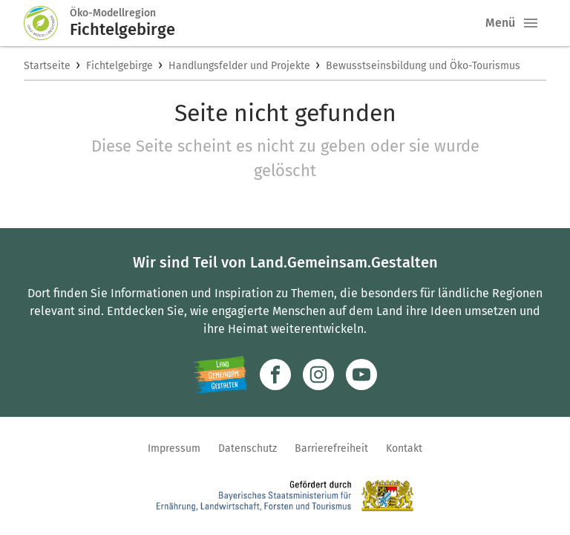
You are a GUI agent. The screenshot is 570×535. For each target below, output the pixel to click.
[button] (530, 23)
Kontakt (404, 448)
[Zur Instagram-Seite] (318, 374)
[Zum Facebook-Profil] (275, 374)
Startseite (47, 65)
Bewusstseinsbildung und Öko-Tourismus (423, 65)
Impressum (174, 448)
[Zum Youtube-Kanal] (361, 374)
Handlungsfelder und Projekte (239, 65)
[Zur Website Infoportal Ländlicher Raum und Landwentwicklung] (220, 374)
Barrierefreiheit (331, 448)
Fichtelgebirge (119, 65)
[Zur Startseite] (47, 23)
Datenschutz (247, 448)
